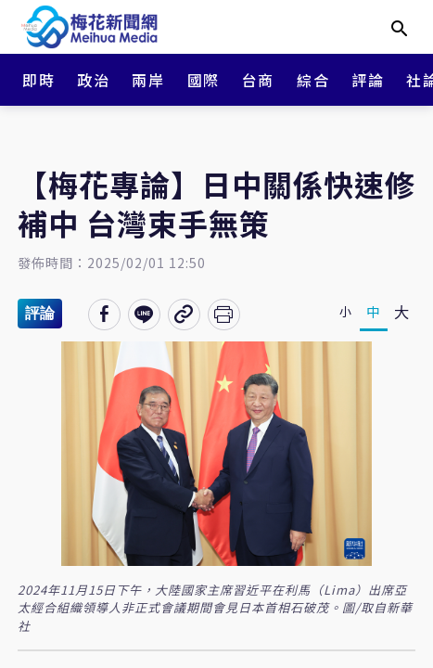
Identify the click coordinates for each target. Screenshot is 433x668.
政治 (93, 80)
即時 (38, 80)
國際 (203, 80)
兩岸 (148, 80)
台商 (258, 80)
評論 (367, 80)
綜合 (313, 80)
